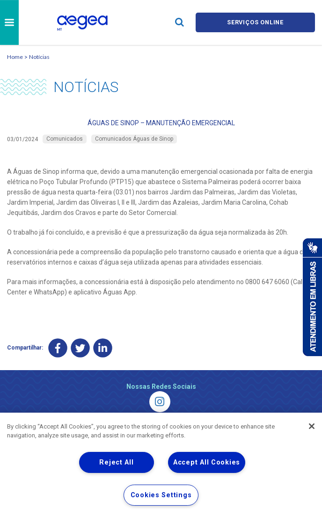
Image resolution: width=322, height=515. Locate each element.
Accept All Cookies (206, 462)
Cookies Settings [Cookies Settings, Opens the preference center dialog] (161, 495)
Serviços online (256, 22)
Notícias (39, 56)
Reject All (116, 462)
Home (15, 56)
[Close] (311, 426)
